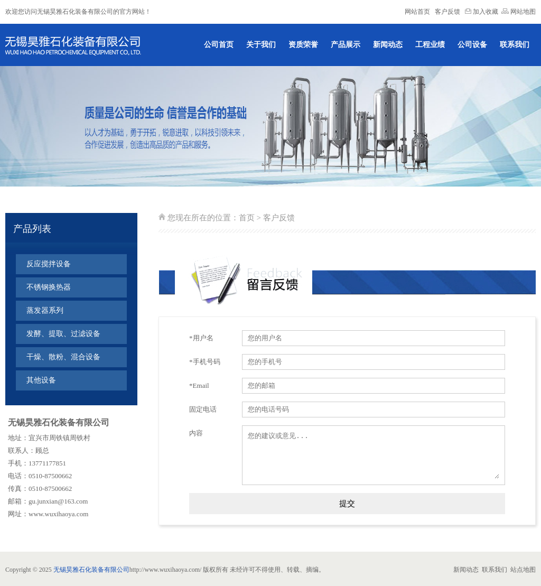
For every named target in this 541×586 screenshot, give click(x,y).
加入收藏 (481, 11)
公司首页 (219, 45)
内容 (196, 433)
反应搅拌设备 (48, 264)
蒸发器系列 (44, 310)
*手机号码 (204, 362)
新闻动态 (388, 45)
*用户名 (201, 338)
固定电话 (203, 409)
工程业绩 (430, 45)
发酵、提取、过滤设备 (63, 334)
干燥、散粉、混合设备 (63, 357)
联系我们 (514, 45)
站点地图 (523, 569)
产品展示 (345, 45)
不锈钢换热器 (48, 287)
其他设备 (41, 380)
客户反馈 (447, 11)
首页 (247, 217)
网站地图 (518, 11)
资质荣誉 (303, 45)
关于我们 (261, 45)
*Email (199, 385)
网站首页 (417, 11)
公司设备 (472, 45)
